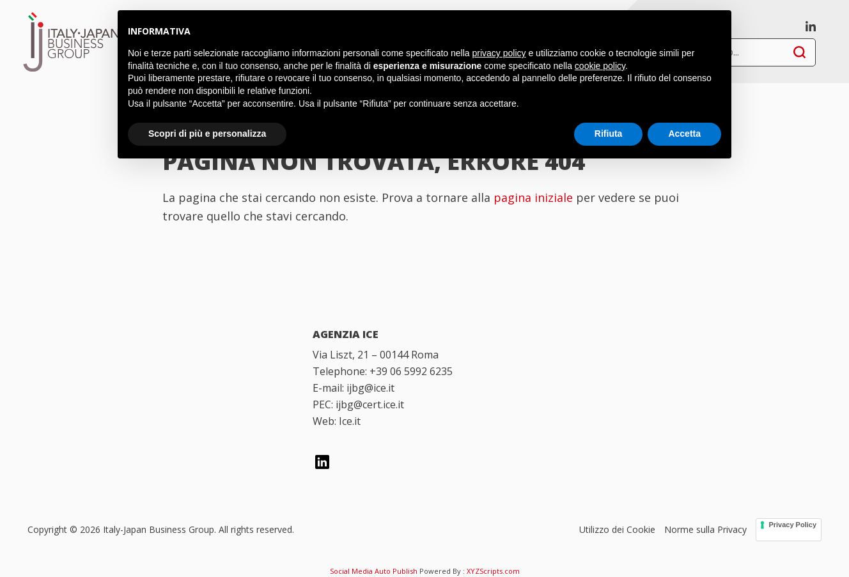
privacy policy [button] (499, 53)
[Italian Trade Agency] (160, 419)
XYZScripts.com (493, 571)
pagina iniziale (533, 197)
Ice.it (350, 421)
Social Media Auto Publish (373, 571)
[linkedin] (811, 25)
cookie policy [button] (600, 66)
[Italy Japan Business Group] (160, 353)
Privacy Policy (792, 524)
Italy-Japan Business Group (71, 42)
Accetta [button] (684, 133)
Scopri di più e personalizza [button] (207, 133)
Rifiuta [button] (609, 133)
